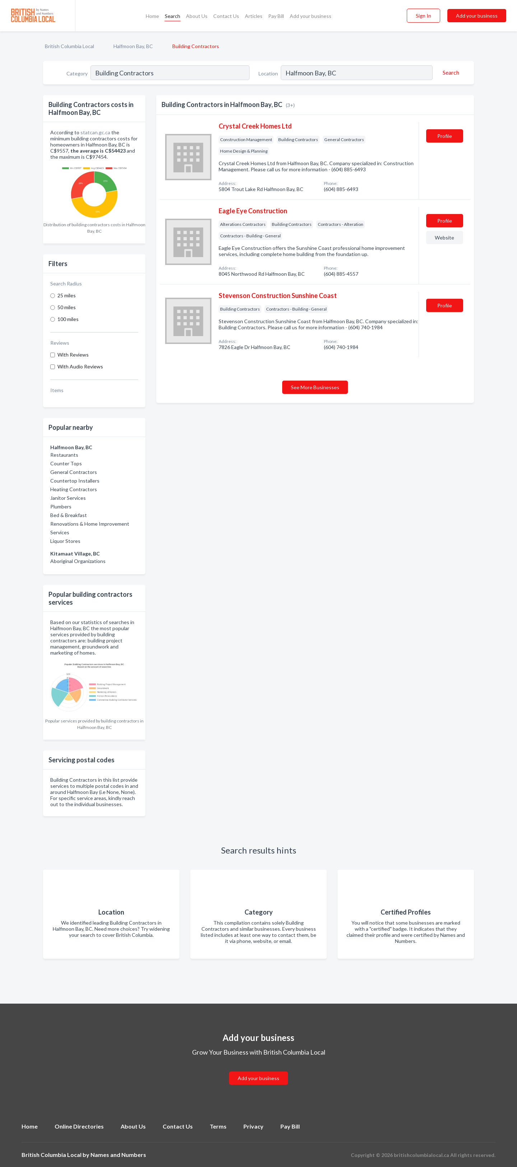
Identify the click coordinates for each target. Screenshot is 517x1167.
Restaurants (64, 455)
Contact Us (226, 16)
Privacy (253, 1126)
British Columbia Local (69, 46)
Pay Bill (276, 16)
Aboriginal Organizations (78, 561)
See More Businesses (315, 387)
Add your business (310, 16)
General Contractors (73, 472)
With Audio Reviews (80, 366)
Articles (253, 16)
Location (268, 73)
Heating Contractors (73, 489)
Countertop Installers (74, 481)
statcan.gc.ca (95, 132)
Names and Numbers (118, 1154)
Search (172, 16)
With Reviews (73, 355)
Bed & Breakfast (68, 515)
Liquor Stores (65, 541)
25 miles (66, 295)
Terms (218, 1126)
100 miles (68, 319)
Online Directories (79, 1126)
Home (152, 16)
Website (444, 237)
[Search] (450, 72)
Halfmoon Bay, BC (133, 46)
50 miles (66, 307)
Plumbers (60, 506)
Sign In (423, 16)
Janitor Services (68, 498)
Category (77, 73)
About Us (197, 16)
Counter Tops (66, 463)
